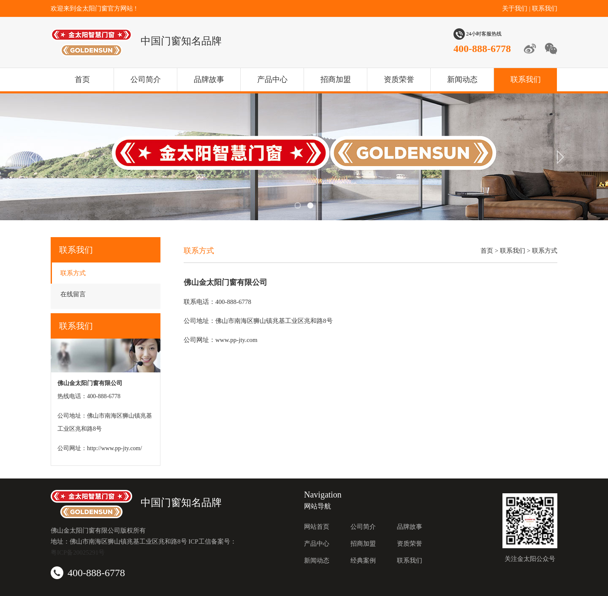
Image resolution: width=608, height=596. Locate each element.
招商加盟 (335, 79)
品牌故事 (209, 79)
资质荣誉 (399, 79)
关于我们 (514, 8)
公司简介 (145, 79)
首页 (82, 79)
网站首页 (316, 526)
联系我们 (544, 8)
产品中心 (272, 79)
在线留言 (73, 294)
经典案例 (363, 560)
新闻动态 (462, 79)
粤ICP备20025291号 (78, 552)
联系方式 (73, 273)
